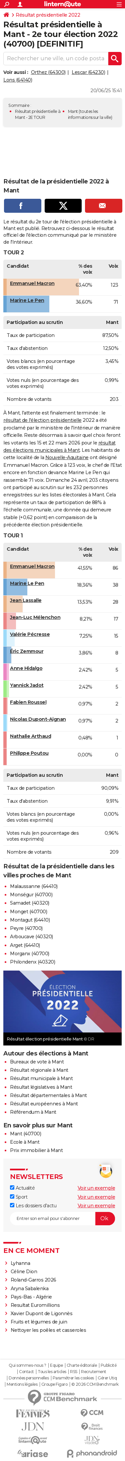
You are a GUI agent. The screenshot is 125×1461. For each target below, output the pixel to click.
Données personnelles (29, 1378)
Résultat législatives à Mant (41, 1087)
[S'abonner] (62, 1218)
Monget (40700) (28, 912)
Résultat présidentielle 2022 (48, 15)
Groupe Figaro (54, 1384)
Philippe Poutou (29, 753)
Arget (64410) (25, 945)
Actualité (22, 1188)
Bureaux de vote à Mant (37, 1062)
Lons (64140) (17, 80)
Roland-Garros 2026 (33, 1280)
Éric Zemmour (26, 651)
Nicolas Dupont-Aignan (38, 719)
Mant (73, 111)
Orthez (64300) (48, 72)
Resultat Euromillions (35, 1305)
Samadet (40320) (29, 903)
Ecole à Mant (24, 1142)
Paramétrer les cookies (73, 1378)
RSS (73, 1371)
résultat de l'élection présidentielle (42, 420)
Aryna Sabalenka (30, 1289)
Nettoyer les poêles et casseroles (48, 1330)
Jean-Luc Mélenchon (35, 617)
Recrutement (93, 1371)
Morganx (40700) (29, 954)
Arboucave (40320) (31, 937)
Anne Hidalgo (26, 668)
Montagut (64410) (30, 920)
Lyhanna (20, 1263)
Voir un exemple (96, 1188)
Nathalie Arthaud (30, 736)
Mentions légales (22, 1384)
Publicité (109, 1365)
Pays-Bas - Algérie (31, 1297)
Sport (18, 1197)
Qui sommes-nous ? (27, 1365)
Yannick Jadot (27, 685)
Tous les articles (52, 1371)
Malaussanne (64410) (34, 886)
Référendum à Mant (33, 1112)
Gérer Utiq (107, 1378)
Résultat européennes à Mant (44, 1104)
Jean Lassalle (26, 600)
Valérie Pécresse (30, 634)
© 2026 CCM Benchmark (95, 1384)
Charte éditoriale (82, 1365)
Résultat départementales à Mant (48, 1095)
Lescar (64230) (88, 72)
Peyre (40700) (26, 928)
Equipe (56, 1365)
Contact (26, 1371)
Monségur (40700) (31, 895)
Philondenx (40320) (32, 962)
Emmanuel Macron (32, 283)
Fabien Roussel (28, 702)
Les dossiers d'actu (33, 1206)
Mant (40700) (25, 1134)
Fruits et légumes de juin (39, 1322)
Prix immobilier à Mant (36, 1150)
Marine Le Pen (27, 300)
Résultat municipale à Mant (41, 1078)
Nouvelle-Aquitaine (67, 457)
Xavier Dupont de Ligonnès (42, 1313)
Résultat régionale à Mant (39, 1070)
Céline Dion (24, 1272)
